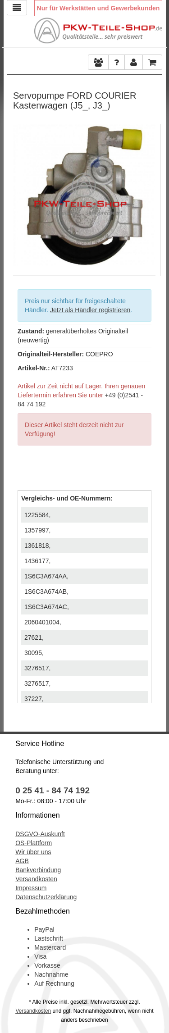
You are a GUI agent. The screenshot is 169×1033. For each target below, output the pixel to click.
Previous (20, 193)
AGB (22, 861)
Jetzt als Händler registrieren (90, 310)
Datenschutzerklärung (46, 897)
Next (148, 193)
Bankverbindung (38, 870)
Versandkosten (36, 879)
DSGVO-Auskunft (40, 833)
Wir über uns (33, 852)
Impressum (30, 888)
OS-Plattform (33, 842)
